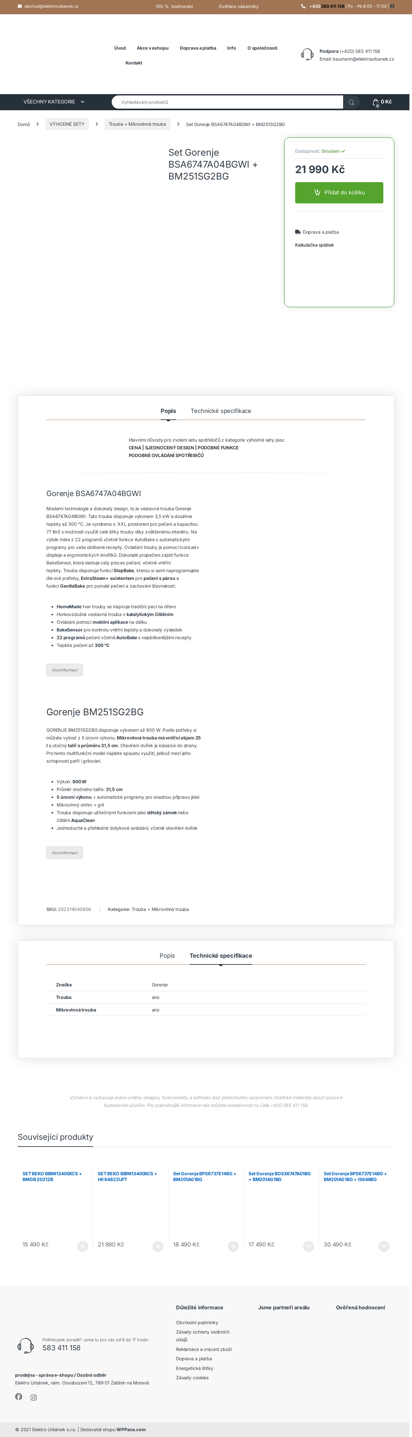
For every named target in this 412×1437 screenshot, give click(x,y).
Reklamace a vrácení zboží (204, 1349)
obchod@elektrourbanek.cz (51, 6)
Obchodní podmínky (197, 1322)
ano (156, 997)
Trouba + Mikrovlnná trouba (137, 124)
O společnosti (262, 48)
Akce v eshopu (152, 48)
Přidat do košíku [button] (82, 1246)
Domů (24, 124)
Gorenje (160, 984)
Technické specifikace (221, 411)
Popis (168, 411)
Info (231, 48)
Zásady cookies (192, 1377)
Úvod (120, 48)
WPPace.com (131, 1429)
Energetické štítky (194, 1368)
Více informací (65, 670)
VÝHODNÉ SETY (67, 124)
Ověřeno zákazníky (239, 6)
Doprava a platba (320, 232)
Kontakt (134, 62)
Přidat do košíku (344, 192)
